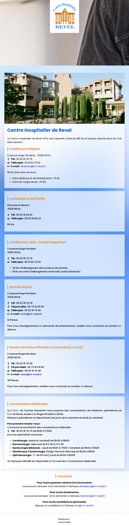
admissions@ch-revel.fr (92, 486)
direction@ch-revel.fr (33, 166)
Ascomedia (64, 522)
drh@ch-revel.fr (84, 505)
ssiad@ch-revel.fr (31, 314)
